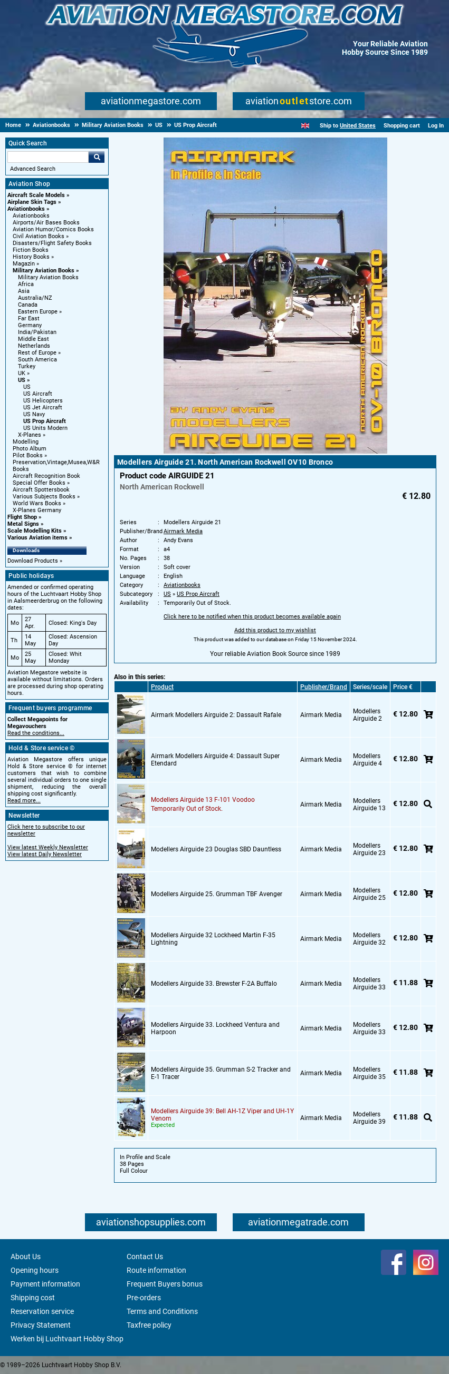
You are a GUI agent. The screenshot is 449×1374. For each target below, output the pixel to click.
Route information (156, 1270)
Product (162, 687)
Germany (30, 325)
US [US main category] (27, 387)
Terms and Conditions (162, 1311)
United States (358, 125)
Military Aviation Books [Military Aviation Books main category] (48, 277)
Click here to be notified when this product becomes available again (252, 616)
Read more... (24, 800)
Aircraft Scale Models (36, 195)
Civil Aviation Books (38, 236)
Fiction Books (31, 250)
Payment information (45, 1284)
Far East (29, 318)
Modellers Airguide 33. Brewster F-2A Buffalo (214, 983)
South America (37, 359)
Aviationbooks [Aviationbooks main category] (31, 215)
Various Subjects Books (44, 496)
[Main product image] (275, 451)
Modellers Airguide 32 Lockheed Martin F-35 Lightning (213, 938)
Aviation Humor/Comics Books (53, 229)
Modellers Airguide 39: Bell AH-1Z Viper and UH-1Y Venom (222, 1114)
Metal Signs (23, 524)
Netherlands (34, 345)
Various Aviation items (37, 537)
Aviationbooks (26, 208)
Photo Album (29, 448)
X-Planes (29, 434)
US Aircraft (37, 393)
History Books (31, 256)
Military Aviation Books (43, 270)
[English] (305, 125)
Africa (26, 284)
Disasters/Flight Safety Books (52, 243)
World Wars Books (37, 503)
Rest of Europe (37, 352)
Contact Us (145, 1256)
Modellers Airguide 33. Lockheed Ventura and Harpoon (215, 1028)
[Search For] (48, 157)
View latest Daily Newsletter (44, 854)
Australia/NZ (35, 298)
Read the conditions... (35, 733)
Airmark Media (183, 531)
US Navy (34, 414)
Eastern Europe (38, 311)
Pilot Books (28, 455)
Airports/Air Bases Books (46, 222)
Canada (27, 304)
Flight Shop (22, 517)
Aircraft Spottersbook (41, 489)
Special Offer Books (39, 482)
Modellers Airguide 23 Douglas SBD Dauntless (216, 849)
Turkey (26, 366)
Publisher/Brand (323, 687)
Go (96, 157)
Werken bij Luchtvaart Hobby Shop (67, 1338)
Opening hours (35, 1270)
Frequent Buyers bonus (165, 1284)
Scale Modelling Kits (34, 530)
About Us (26, 1256)
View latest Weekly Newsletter (47, 847)
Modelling (26, 441)
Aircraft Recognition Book (46, 476)
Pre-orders (144, 1297)
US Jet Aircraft (42, 407)
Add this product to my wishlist (275, 630)
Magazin (24, 263)
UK (21, 373)
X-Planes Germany (37, 510)
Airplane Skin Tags (31, 202)
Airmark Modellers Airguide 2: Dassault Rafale (216, 715)
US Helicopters (43, 400)
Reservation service (42, 1311)
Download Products (32, 560)
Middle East (33, 339)
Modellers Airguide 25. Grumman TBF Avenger (216, 894)
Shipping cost (33, 1297)
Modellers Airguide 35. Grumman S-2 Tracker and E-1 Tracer (221, 1073)
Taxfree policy (149, 1325)
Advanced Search (32, 168)
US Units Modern (45, 428)
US (21, 380)
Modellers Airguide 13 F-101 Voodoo (203, 799)
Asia (24, 291)
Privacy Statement (41, 1325)
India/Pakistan (37, 332)
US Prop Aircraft (44, 421)
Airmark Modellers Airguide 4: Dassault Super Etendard (215, 759)
